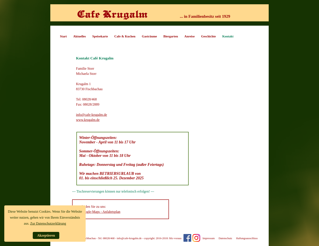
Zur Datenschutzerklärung (48, 223)
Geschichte (208, 36)
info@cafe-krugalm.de (91, 114)
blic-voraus (175, 238)
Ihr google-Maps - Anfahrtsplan (98, 212)
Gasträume (149, 36)
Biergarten (170, 36)
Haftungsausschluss (247, 238)
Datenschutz (225, 238)
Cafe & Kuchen (124, 36)
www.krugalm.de (88, 120)
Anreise (189, 36)
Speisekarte (100, 36)
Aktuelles (79, 36)
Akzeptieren (46, 235)
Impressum (209, 238)
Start (63, 36)
